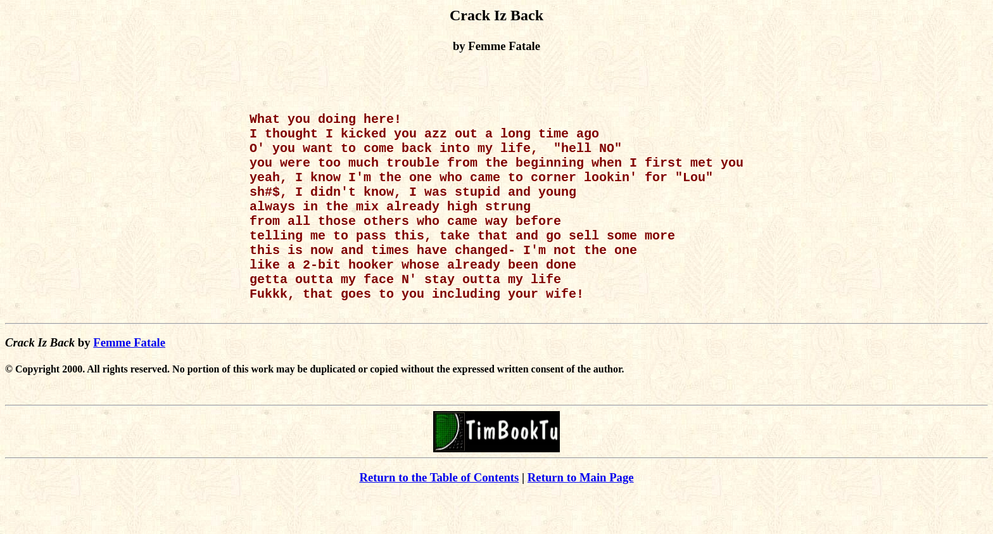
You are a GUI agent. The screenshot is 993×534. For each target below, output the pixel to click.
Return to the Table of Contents (439, 515)
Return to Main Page (581, 515)
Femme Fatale (129, 380)
